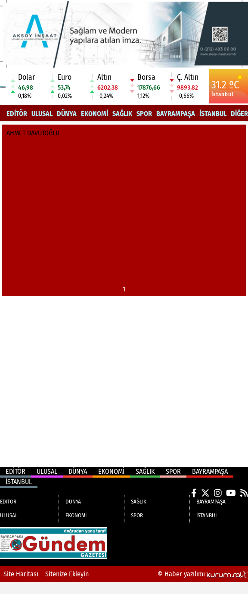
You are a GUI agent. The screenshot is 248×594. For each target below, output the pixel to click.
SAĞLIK (122, 113)
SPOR (144, 113)
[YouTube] (231, 493)
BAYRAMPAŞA (175, 113)
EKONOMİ (94, 113)
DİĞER (239, 113)
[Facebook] (194, 493)
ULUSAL (42, 113)
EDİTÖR (16, 113)
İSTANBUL (212, 113)
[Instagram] (218, 493)
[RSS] (244, 493)
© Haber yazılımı (203, 574)
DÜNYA (67, 113)
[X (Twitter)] (205, 493)
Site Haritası (20, 574)
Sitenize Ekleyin (67, 574)
